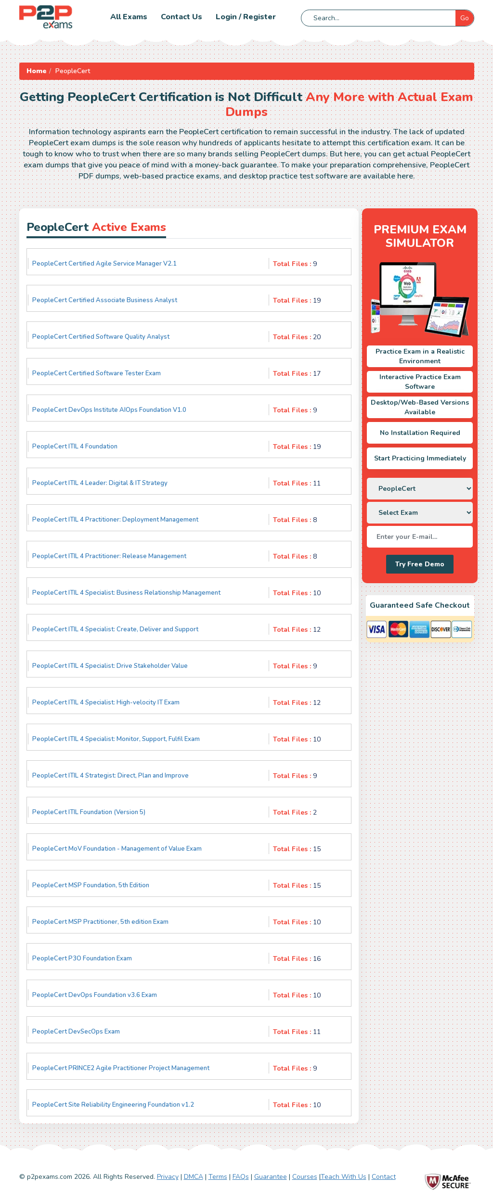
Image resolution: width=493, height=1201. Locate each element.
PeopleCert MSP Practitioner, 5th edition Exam (100, 922)
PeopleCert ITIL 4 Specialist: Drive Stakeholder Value (110, 666)
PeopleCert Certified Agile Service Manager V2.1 (104, 263)
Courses (304, 1176)
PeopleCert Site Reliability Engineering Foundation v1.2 (113, 1104)
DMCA (193, 1176)
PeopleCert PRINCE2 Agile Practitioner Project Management (120, 1068)
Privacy (168, 1176)
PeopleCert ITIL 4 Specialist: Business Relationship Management (126, 592)
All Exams (128, 17)
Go (464, 18)
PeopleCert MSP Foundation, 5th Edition (90, 885)
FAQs (241, 1176)
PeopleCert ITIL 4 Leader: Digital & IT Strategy (100, 483)
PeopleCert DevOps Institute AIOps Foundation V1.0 (109, 410)
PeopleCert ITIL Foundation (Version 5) (88, 812)
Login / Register (246, 17)
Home (36, 71)
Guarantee (270, 1176)
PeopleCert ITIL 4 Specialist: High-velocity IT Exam (106, 702)
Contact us (181, 17)
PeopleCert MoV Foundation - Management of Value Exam (117, 848)
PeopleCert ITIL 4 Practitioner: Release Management (109, 556)
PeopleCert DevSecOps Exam (76, 1031)
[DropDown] (420, 488)
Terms (217, 1176)
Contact (384, 1176)
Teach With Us (343, 1176)
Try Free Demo (419, 564)
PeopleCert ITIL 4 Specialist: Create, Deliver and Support (115, 629)
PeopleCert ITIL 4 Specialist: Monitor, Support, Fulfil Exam (116, 739)
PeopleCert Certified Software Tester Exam (96, 373)
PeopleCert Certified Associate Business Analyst (104, 300)
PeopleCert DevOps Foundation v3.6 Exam (94, 995)
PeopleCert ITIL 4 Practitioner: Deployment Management (115, 519)
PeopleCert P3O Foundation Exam (82, 958)
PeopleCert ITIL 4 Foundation (74, 446)
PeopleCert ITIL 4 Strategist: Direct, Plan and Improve (110, 775)
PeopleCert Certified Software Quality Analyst (100, 336)
